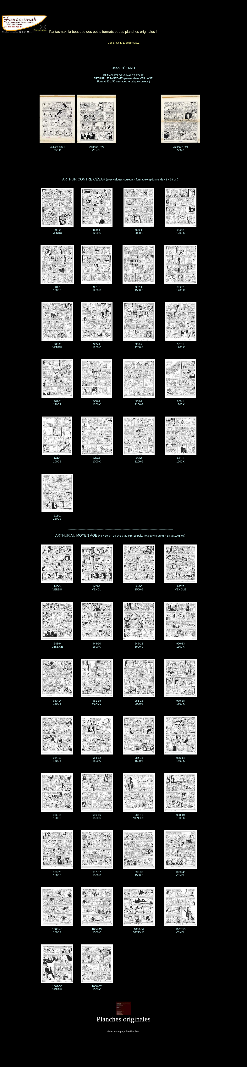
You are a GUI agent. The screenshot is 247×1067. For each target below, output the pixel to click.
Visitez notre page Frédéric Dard (123, 1031)
